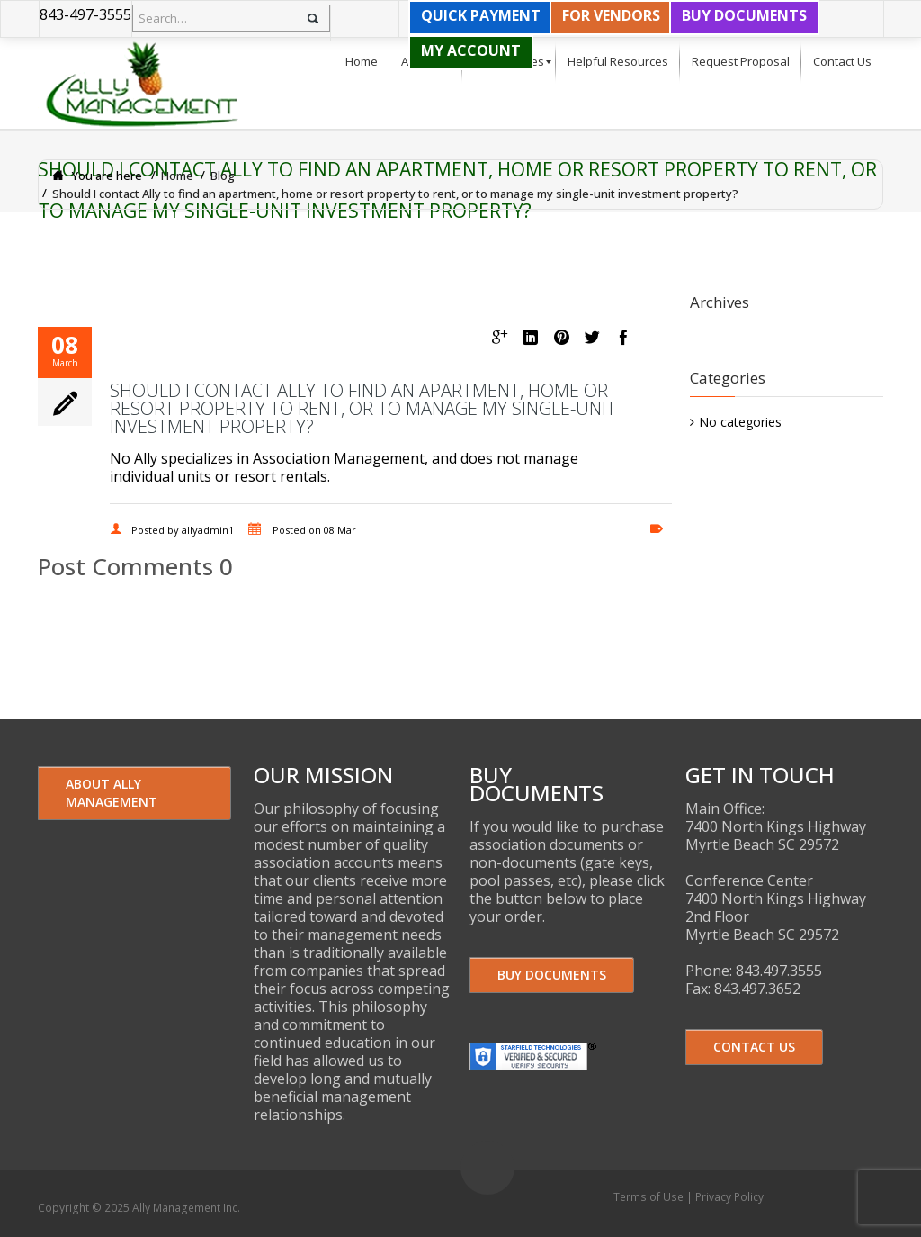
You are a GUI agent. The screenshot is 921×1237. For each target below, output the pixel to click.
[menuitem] (361, 62)
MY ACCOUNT (471, 50)
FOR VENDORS (611, 15)
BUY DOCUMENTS (744, 15)
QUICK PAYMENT (481, 15)
